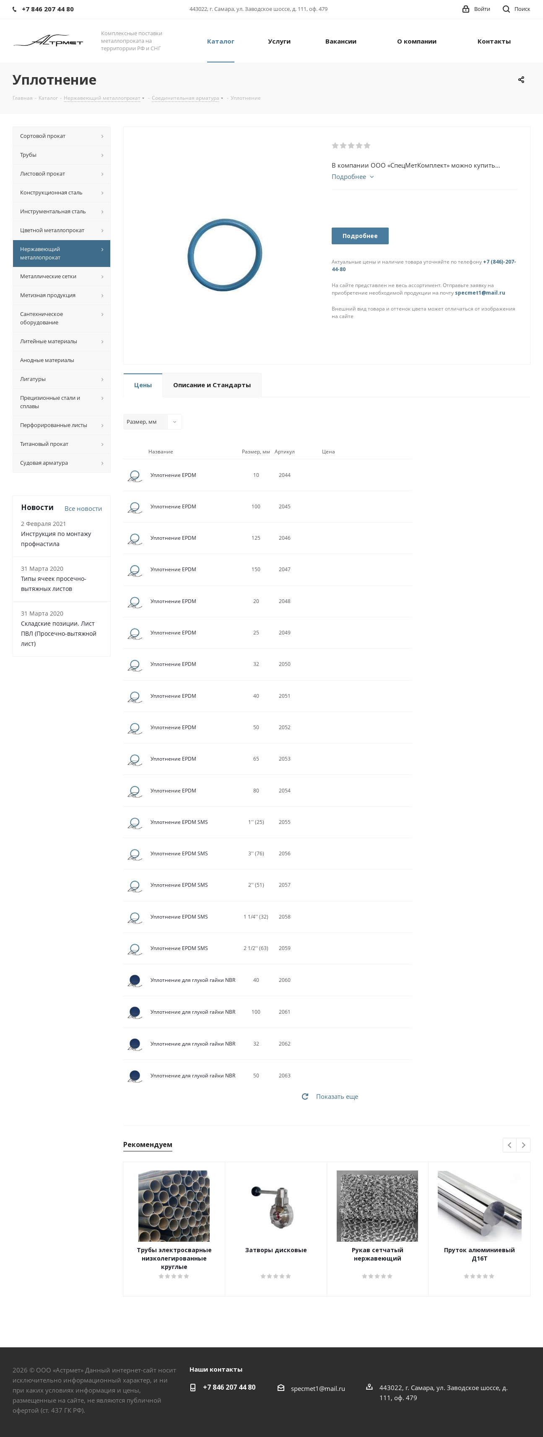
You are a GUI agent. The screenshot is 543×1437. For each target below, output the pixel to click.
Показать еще (337, 1096)
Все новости (83, 508)
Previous (510, 1145)
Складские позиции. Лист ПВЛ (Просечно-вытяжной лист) (58, 633)
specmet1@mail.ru (480, 292)
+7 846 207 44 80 (229, 1387)
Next (523, 1145)
